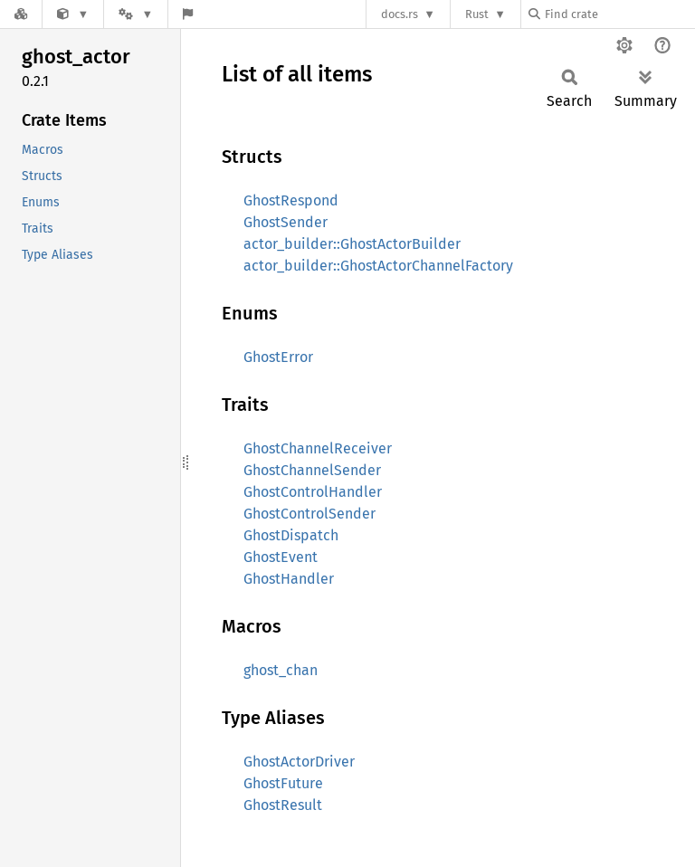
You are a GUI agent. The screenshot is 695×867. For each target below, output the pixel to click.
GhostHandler (288, 578)
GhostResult (282, 805)
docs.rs (399, 14)
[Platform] (135, 14)
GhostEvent (280, 557)
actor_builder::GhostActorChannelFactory (378, 265)
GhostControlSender (309, 513)
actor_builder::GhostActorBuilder (352, 243)
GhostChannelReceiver (317, 448)
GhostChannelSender (312, 470)
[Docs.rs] (21, 14)
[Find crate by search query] (619, 14)
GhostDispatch (290, 535)
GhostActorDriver (299, 761)
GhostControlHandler (312, 491)
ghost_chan (280, 670)
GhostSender (285, 222)
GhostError (278, 357)
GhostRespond (290, 200)
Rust (477, 14)
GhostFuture (283, 783)
